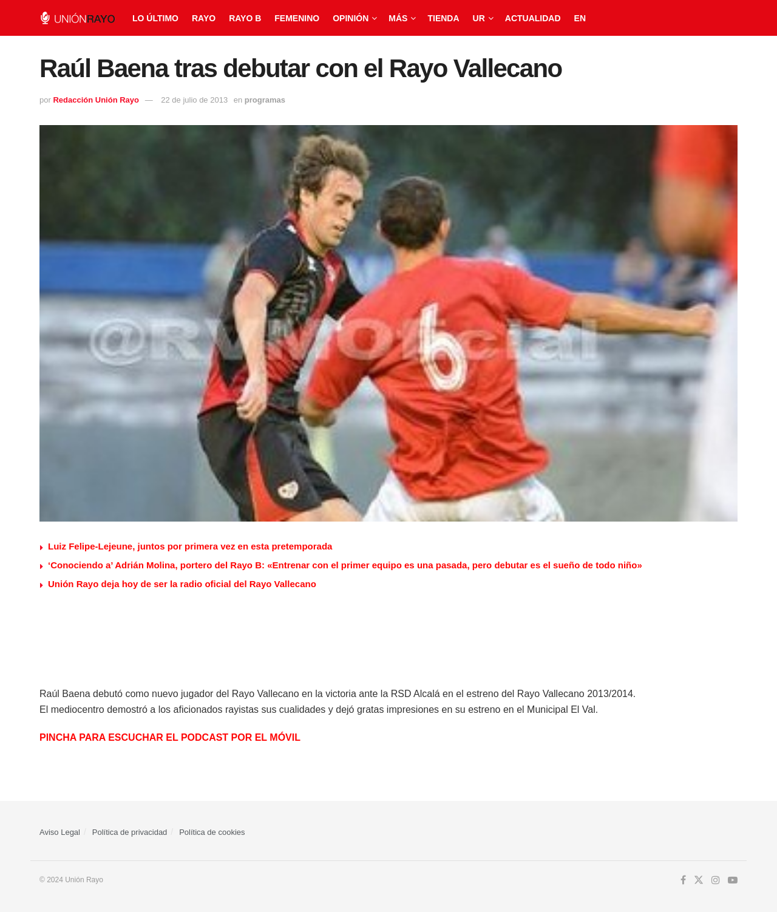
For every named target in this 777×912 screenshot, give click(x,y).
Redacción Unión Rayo (96, 99)
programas (265, 99)
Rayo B (245, 18)
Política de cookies (212, 832)
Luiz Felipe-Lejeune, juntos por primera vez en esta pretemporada (190, 546)
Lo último (155, 18)
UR (479, 18)
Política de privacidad (130, 832)
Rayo (203, 18)
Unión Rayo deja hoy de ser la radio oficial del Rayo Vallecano (182, 584)
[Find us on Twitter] (699, 880)
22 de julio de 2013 (194, 99)
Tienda (443, 18)
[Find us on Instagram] (715, 880)
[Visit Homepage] (77, 18)
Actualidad (533, 18)
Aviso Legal (59, 832)
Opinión (350, 18)
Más (397, 18)
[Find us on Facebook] (683, 880)
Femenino (296, 18)
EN (580, 18)
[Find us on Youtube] (733, 880)
